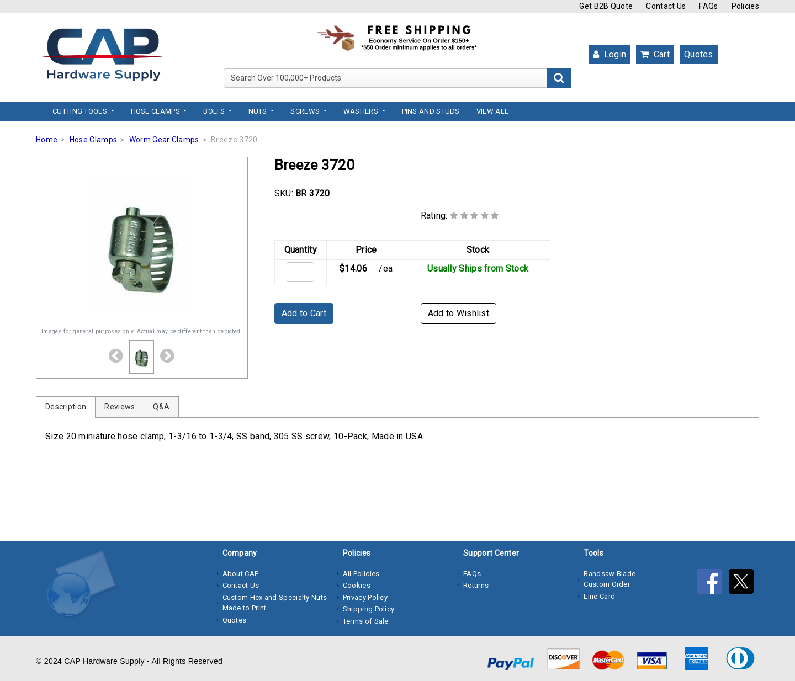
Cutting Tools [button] (80, 111)
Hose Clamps (93, 139)
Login (609, 54)
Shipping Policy (369, 609)
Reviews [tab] (119, 406)
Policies (745, 6)
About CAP (240, 574)
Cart (655, 54)
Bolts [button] (214, 111)
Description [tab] (65, 406)
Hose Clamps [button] (156, 111)
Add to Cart (304, 313)
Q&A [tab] (161, 406)
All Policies (361, 574)
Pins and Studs (431, 111)
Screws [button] (305, 111)
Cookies (356, 585)
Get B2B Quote (606, 6)
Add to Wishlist (459, 313)
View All (492, 111)
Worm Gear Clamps (164, 139)
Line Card (599, 596)
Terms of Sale (366, 621)
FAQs (708, 6)
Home (46, 139)
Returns (476, 585)
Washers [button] (361, 111)
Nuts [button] (258, 111)
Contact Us (666, 6)
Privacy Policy (365, 597)
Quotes (698, 54)
